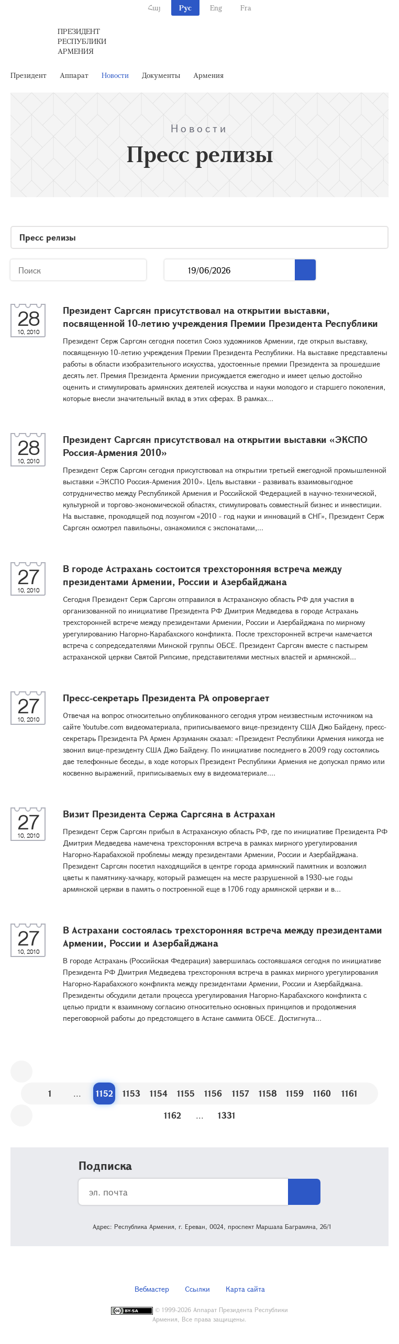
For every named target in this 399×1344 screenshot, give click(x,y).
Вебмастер (152, 1289)
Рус (185, 8)
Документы (161, 75)
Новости (115, 75)
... (176, 270)
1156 (213, 1093)
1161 (349, 1093)
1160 (322, 1093)
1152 (104, 1093)
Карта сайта (245, 1289)
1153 (131, 1093)
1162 (172, 1115)
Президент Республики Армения (82, 41)
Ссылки (197, 1289)
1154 (159, 1093)
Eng (216, 8)
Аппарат (74, 75)
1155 (186, 1093)
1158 (268, 1093)
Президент (28, 75)
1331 (227, 1115)
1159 (295, 1093)
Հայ (154, 8)
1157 (240, 1093)
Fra (245, 8)
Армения (208, 75)
